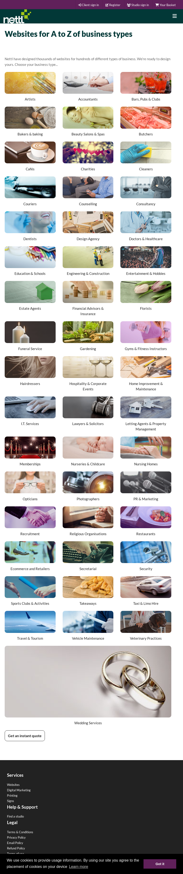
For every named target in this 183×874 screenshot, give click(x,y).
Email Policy (15, 843)
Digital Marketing (19, 790)
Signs (10, 801)
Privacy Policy (16, 837)
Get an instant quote (25, 735)
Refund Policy (16, 848)
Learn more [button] (78, 867)
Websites (13, 785)
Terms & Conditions (20, 832)
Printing (12, 795)
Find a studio (15, 816)
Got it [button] (159, 864)
